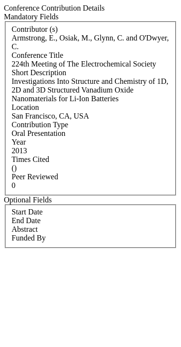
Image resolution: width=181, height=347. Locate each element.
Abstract (25, 229)
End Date (26, 220)
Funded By (29, 238)
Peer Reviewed (35, 177)
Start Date (27, 212)
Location (25, 107)
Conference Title (37, 55)
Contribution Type (40, 124)
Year (19, 142)
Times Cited (30, 159)
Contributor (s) (35, 29)
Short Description (39, 72)
